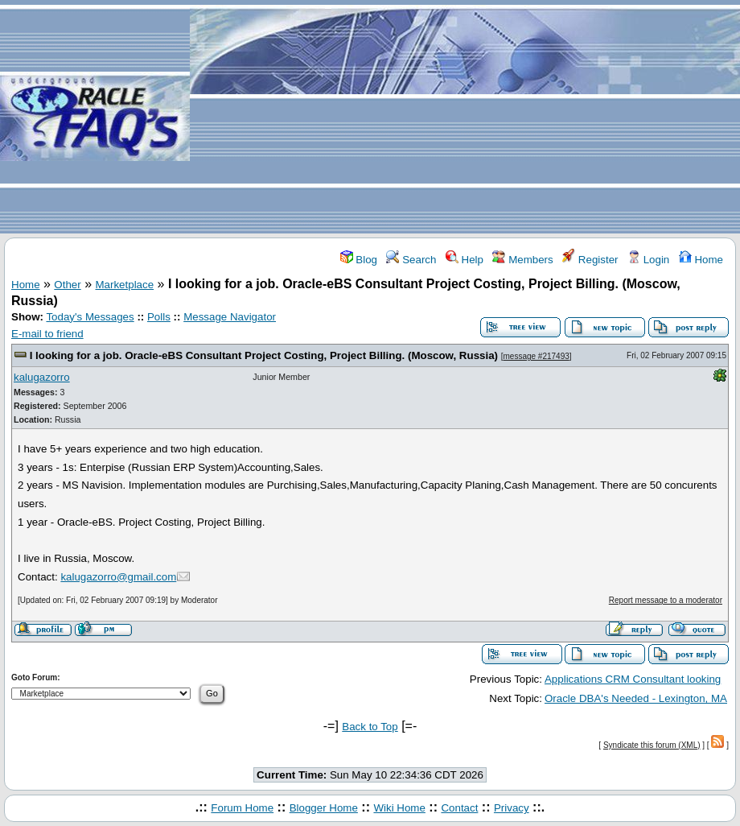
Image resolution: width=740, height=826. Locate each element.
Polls (159, 317)
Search (411, 260)
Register (590, 260)
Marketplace (125, 285)
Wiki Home (399, 808)
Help (464, 260)
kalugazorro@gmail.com (118, 577)
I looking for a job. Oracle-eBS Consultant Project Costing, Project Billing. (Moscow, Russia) (264, 355)
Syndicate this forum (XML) (652, 745)
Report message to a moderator (665, 600)
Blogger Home (324, 808)
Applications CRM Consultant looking (633, 679)
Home (701, 260)
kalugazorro (42, 377)
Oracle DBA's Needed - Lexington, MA (636, 698)
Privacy (511, 808)
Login (648, 260)
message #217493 (536, 356)
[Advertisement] (465, 117)
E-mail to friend (47, 334)
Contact (459, 808)
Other (67, 285)
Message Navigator (229, 317)
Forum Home (242, 808)
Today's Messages (90, 317)
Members (522, 260)
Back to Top (369, 727)
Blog (358, 260)
